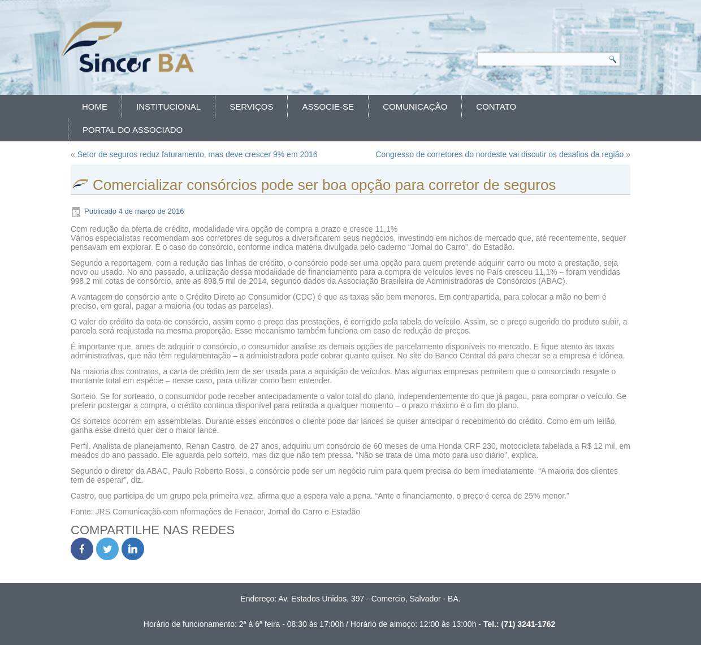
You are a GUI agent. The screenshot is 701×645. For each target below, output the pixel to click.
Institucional (168, 106)
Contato (496, 106)
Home (94, 106)
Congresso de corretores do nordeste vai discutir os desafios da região (499, 154)
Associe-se (328, 106)
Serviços (251, 106)
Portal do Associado (133, 130)
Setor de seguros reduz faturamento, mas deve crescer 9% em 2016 (197, 154)
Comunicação (415, 106)
